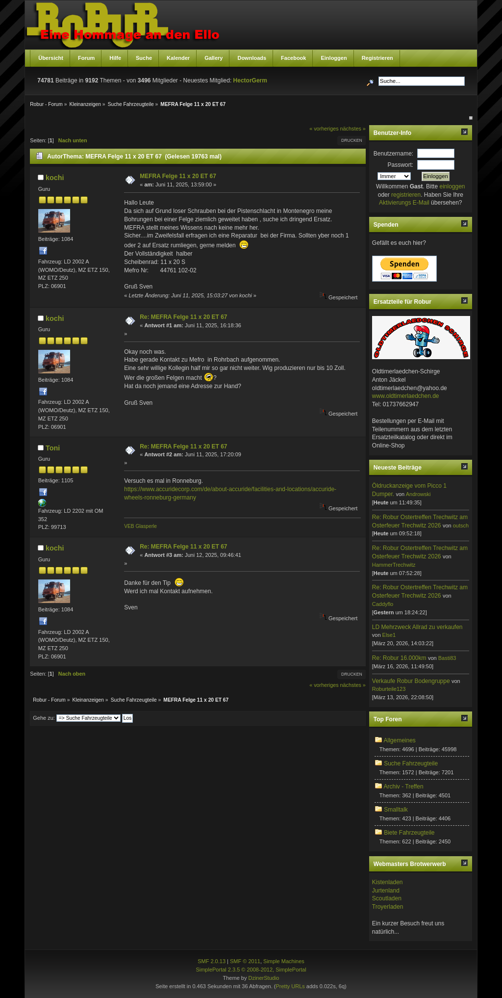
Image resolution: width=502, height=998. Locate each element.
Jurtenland (386, 890)
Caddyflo (382, 604)
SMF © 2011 (245, 961)
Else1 (389, 635)
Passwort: (401, 164)
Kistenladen (387, 882)
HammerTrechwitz (394, 565)
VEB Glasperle (140, 526)
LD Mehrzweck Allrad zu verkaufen (417, 627)
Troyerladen (387, 906)
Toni (53, 448)
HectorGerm (250, 80)
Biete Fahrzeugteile (409, 832)
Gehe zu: (44, 718)
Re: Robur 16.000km (399, 658)
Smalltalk (396, 809)
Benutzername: (393, 153)
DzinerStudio (263, 978)
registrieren (406, 194)
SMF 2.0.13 (212, 961)
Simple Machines (283, 961)
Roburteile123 (389, 689)
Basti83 (447, 658)
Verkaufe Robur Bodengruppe (411, 681)
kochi (55, 178)
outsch (461, 525)
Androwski (418, 494)
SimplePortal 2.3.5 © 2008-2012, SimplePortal (251, 969)
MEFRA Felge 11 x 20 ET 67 (178, 176)
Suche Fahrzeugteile (411, 763)
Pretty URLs (290, 986)
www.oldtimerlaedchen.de (405, 396)
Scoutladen (387, 898)
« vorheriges (323, 128)
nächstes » (353, 128)
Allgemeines (399, 740)
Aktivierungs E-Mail (404, 202)
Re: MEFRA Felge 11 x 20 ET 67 (183, 317)
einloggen (452, 186)
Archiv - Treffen (403, 786)
